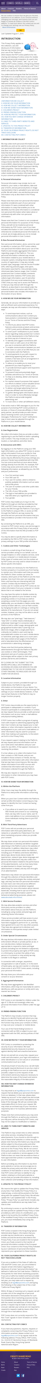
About (3, 9)
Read (2, 1367)
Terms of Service (30, 9)
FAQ (14, 11)
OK (20, 30)
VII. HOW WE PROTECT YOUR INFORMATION (18, 114)
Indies (27, 3)
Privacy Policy (6, 11)
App (15, 1370)
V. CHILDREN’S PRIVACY (10, 110)
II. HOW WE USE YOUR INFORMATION (15, 103)
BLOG (3, 1365)
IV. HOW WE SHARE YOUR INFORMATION (17, 108)
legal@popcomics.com (25, 1090)
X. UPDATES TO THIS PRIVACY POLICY (15, 126)
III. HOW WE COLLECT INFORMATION (15, 105)
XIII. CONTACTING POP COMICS (13, 135)
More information (8, 27)
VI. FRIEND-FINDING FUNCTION (13, 112)
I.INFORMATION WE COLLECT (12, 101)
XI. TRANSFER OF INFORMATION (13, 128)
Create (3, 1370)
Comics (10, 3)
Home (3, 1362)
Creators (11, 9)
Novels (19, 3)
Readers (19, 9)
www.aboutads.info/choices (11, 897)
